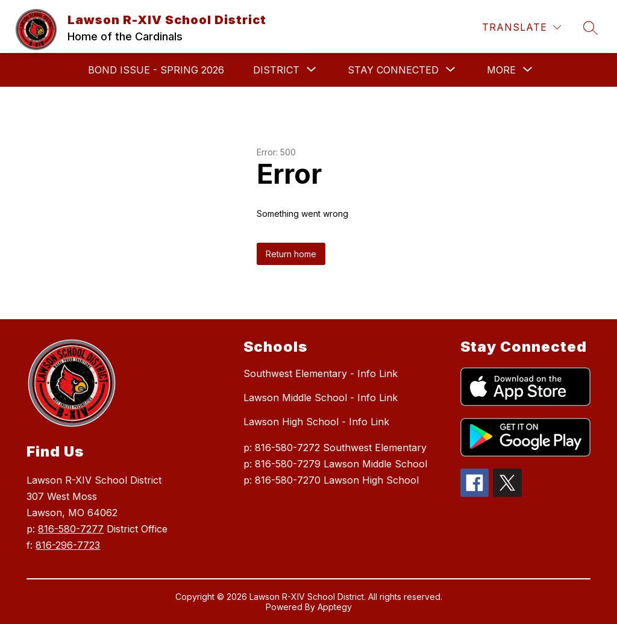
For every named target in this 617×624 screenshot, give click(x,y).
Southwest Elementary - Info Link (320, 373)
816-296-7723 (68, 545)
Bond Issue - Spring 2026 (156, 70)
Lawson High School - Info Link (316, 422)
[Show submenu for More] (501, 70)
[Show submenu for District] (276, 70)
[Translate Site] (521, 27)
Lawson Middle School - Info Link (320, 398)
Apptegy (335, 607)
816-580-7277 (71, 529)
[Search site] (590, 27)
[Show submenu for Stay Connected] (393, 70)
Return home (291, 254)
